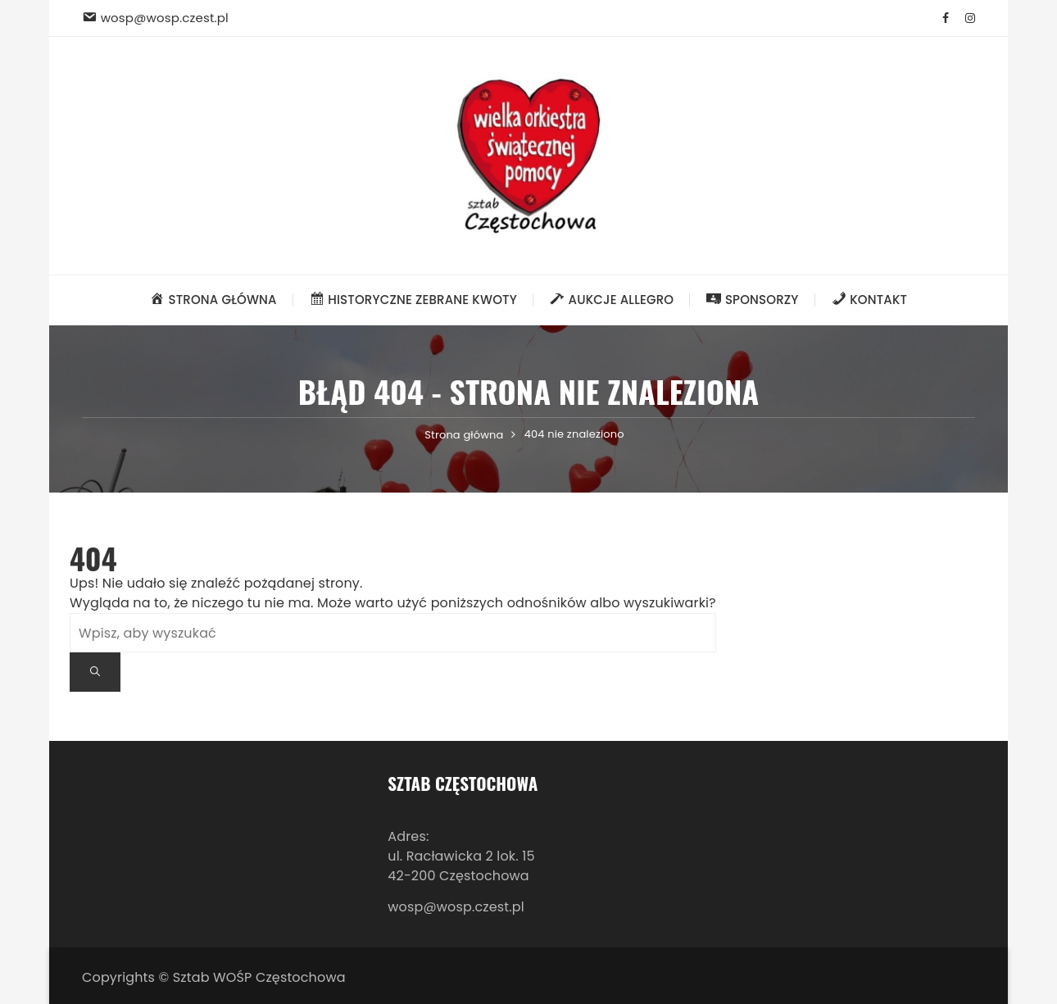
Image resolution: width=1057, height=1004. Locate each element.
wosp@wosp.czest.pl (456, 906)
